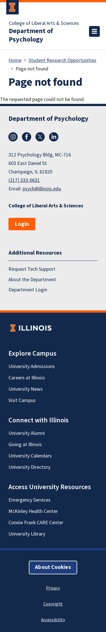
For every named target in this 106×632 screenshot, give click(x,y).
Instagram (13, 137)
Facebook (26, 137)
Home (14, 60)
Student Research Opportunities (62, 60)
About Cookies (53, 567)
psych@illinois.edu (42, 188)
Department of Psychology (31, 35)
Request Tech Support (31, 269)
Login (22, 224)
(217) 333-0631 (24, 180)
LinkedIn (53, 137)
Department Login (27, 289)
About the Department (32, 279)
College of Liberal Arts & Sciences (44, 23)
